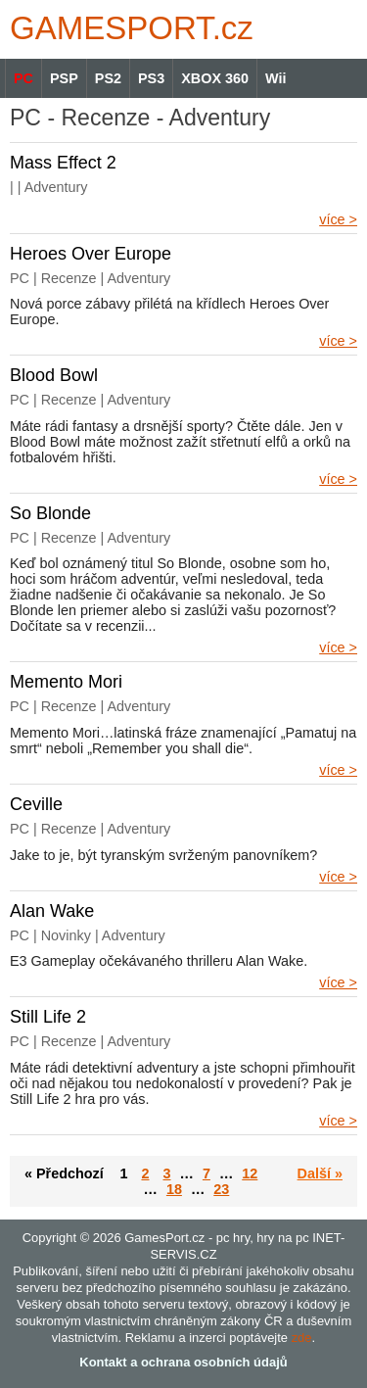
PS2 (108, 78)
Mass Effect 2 (63, 162)
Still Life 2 (48, 1017)
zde (302, 1337)
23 (221, 1189)
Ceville (36, 804)
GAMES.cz (127, 28)
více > (338, 219)
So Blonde (50, 513)
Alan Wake (52, 911)
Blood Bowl (54, 375)
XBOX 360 (215, 78)
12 (249, 1173)
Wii (275, 78)
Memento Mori (66, 682)
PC (23, 78)
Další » (320, 1173)
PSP (64, 78)
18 (174, 1189)
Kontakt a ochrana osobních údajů (183, 1362)
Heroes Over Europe (90, 253)
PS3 (151, 78)
